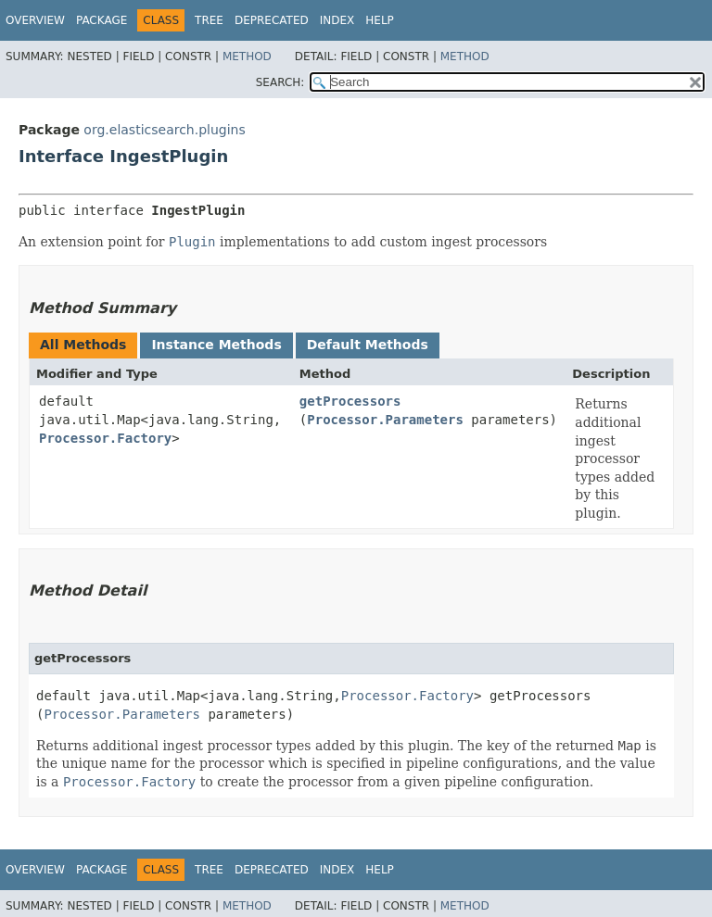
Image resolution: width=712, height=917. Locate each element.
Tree (209, 20)
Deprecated (272, 20)
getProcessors (350, 401)
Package (101, 20)
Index (337, 20)
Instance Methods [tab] (216, 344)
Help (379, 20)
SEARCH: (280, 82)
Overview (35, 20)
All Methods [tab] (83, 344)
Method (247, 56)
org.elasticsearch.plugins (164, 129)
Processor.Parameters (385, 419)
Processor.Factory (105, 438)
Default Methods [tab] (367, 344)
